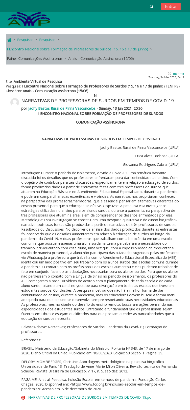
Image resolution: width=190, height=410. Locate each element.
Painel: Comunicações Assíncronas (35, 58)
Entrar (171, 6)
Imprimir (178, 73)
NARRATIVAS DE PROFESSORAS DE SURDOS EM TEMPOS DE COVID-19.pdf (90, 397)
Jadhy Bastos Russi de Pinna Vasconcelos (61, 108)
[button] (151, 6)
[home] (28, 19)
